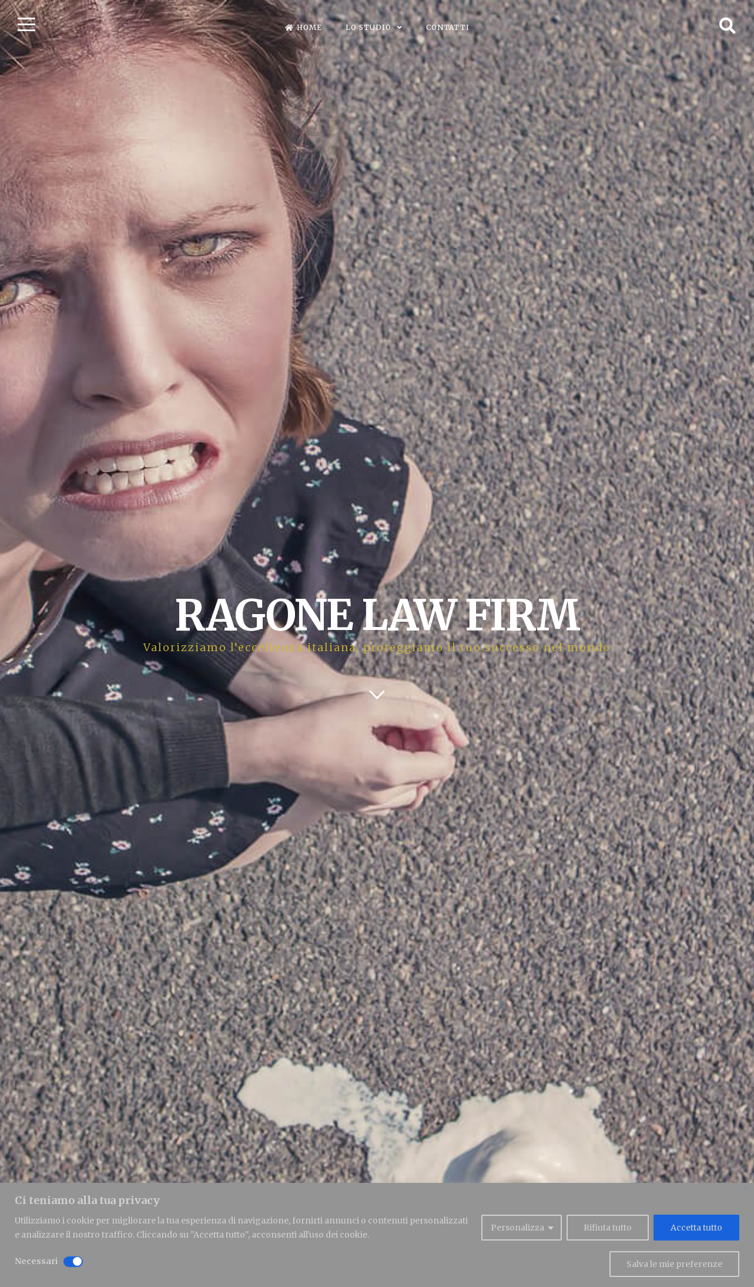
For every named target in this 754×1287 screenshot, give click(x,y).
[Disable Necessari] (73, 1261)
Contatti (448, 27)
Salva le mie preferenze (674, 1264)
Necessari (36, 1261)
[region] (377, 1235)
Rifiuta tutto (608, 1227)
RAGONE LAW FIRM (377, 615)
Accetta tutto (696, 1227)
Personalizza (517, 1227)
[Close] (746, 1188)
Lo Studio (368, 27)
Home (303, 27)
